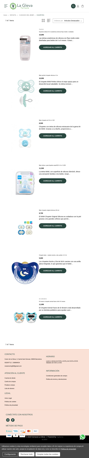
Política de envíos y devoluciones (56, 379)
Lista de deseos (9, 388)
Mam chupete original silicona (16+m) (49, 210)
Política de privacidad (11, 405)
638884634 (16, 362)
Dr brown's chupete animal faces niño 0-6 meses (52, 301)
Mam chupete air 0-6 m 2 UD (47, 120)
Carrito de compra (10, 381)
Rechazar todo (27, 454)
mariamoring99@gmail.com (13, 366)
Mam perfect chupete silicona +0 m (48, 75)
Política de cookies (10, 401)
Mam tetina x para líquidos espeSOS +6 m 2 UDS (52, 165)
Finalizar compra (10, 385)
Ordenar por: (58, 21)
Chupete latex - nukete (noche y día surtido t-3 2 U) (53, 255)
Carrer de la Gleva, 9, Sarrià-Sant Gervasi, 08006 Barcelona (23, 359)
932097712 (8, 362)
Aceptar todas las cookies (47, 454)
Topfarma (59, 437)
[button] (6, 5)
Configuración (10, 454)
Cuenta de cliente (10, 378)
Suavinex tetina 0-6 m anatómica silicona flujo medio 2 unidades (56, 31)
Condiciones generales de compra (56, 376)
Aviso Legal (8, 398)
